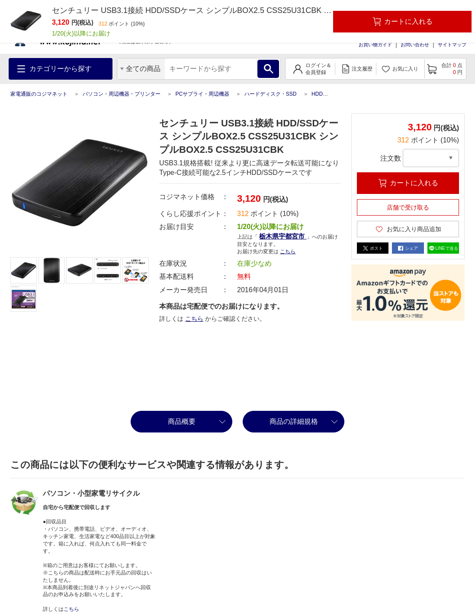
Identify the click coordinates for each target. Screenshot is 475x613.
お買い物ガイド (375, 44)
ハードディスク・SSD (270, 94)
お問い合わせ (415, 44)
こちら (287, 251)
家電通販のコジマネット (38, 94)
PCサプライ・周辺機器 (202, 94)
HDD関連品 (324, 94)
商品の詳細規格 (294, 421)
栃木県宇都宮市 (282, 236)
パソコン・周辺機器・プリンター (121, 94)
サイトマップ (452, 44)
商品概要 (182, 421)
